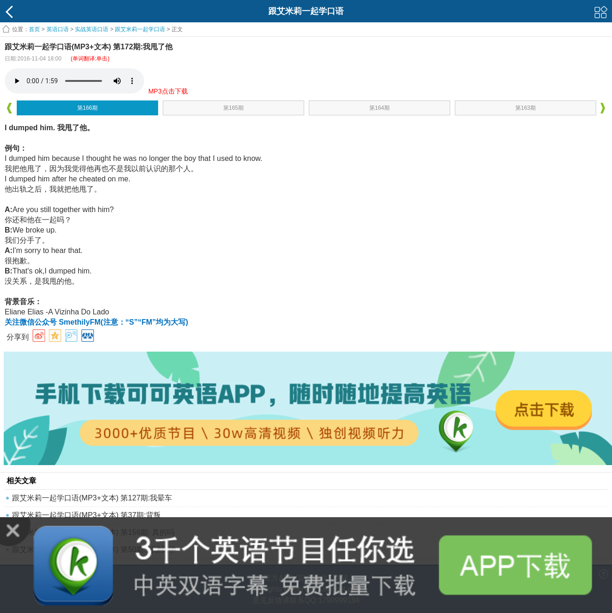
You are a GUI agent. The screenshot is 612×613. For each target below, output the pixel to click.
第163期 (525, 108)
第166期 (87, 108)
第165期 (233, 108)
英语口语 (58, 29)
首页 (34, 29)
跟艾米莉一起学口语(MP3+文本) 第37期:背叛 (86, 515)
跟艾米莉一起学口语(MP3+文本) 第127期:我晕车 (92, 498)
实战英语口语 (91, 29)
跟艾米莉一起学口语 (140, 29)
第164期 (379, 108)
